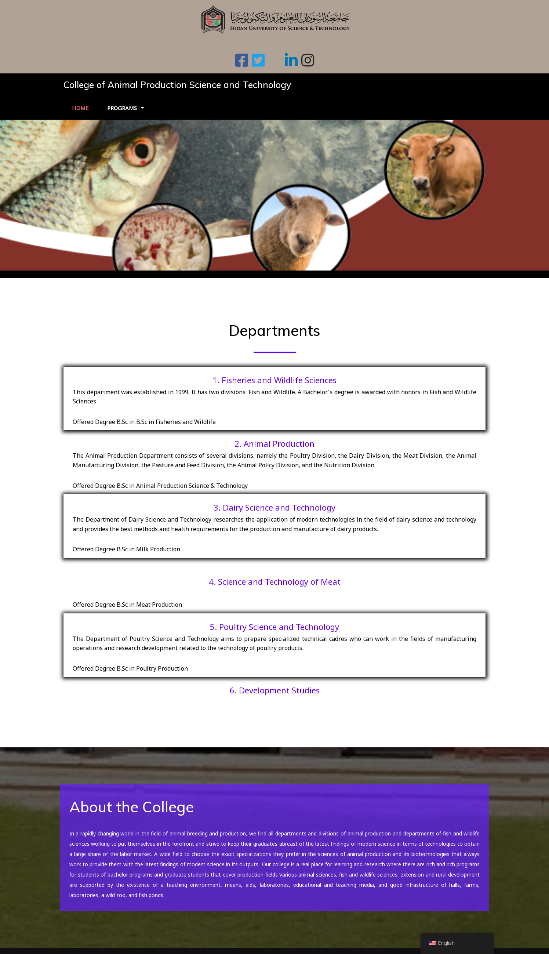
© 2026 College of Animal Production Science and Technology (147, 943)
